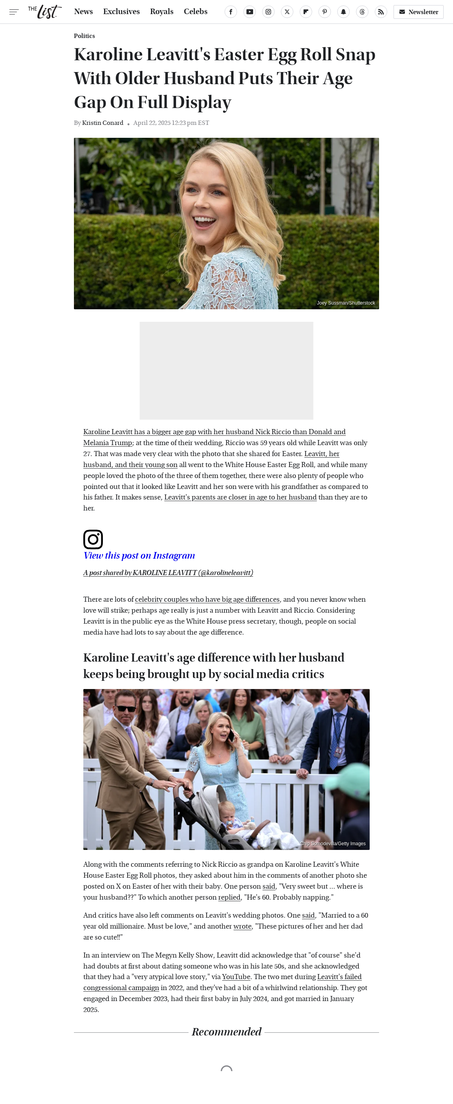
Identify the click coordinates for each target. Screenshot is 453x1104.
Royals (162, 11)
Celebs (196, 11)
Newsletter (419, 12)
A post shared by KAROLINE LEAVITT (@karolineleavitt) (168, 573)
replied (229, 897)
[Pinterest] (324, 11)
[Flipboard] (306, 11)
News (83, 11)
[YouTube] (249, 11)
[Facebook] (231, 11)
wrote (243, 926)
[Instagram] (268, 11)
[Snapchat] (343, 11)
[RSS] (381, 11)
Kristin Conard (103, 122)
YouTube (236, 977)
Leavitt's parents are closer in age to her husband (240, 497)
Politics (84, 36)
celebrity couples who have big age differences (207, 599)
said (268, 886)
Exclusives (121, 11)
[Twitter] (287, 11)
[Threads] (362, 11)
